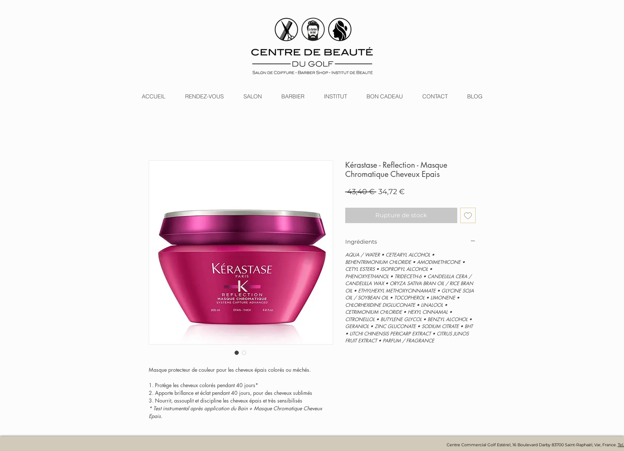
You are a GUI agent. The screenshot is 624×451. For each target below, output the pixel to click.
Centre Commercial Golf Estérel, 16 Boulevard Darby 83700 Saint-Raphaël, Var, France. (532, 444)
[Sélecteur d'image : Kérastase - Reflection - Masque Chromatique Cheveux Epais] (237, 352)
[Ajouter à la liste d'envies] (468, 215)
